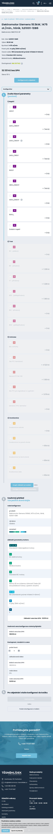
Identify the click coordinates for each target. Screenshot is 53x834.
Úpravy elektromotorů (37, 789)
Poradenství (33, 792)
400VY (11, 112)
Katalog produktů (8, 809)
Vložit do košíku (29, 699)
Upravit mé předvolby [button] (17, 830)
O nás (4, 803)
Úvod (3, 9)
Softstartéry (33, 786)
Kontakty (5, 815)
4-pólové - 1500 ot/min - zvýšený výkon (28, 11)
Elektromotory (17, 9)
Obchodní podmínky (9, 812)
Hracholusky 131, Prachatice (11, 780)
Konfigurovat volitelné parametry (24, 490)
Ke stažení (5, 806)
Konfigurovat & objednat (26, 81)
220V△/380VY (14, 126)
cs (45, 3)
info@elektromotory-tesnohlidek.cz (14, 784)
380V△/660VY (14, 185)
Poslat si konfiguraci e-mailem (29, 709)
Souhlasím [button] (6, 830)
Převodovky (33, 783)
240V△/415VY (14, 156)
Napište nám (26, 757)
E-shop (9, 9)
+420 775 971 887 (8, 790)
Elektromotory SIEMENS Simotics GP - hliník (35, 9)
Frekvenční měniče (36, 779)
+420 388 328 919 (8, 787)
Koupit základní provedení (22, 485)
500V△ (11, 215)
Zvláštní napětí (14, 230)
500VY (11, 171)
